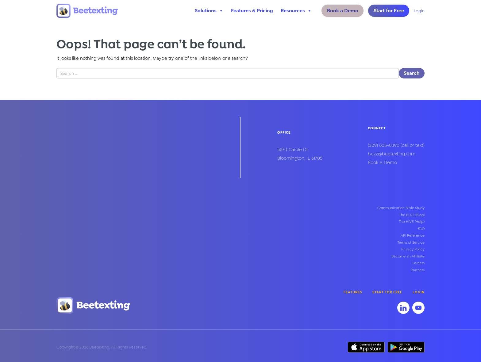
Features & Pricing (252, 10)
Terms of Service (411, 242)
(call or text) (396, 145)
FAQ (421, 228)
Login (419, 10)
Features (353, 292)
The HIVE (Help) (412, 221)
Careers (418, 263)
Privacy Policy (413, 249)
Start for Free (389, 10)
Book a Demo (342, 10)
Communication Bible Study (401, 207)
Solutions (209, 10)
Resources (296, 10)
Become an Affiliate (408, 256)
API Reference (413, 235)
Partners (418, 270)
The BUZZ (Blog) (412, 214)
